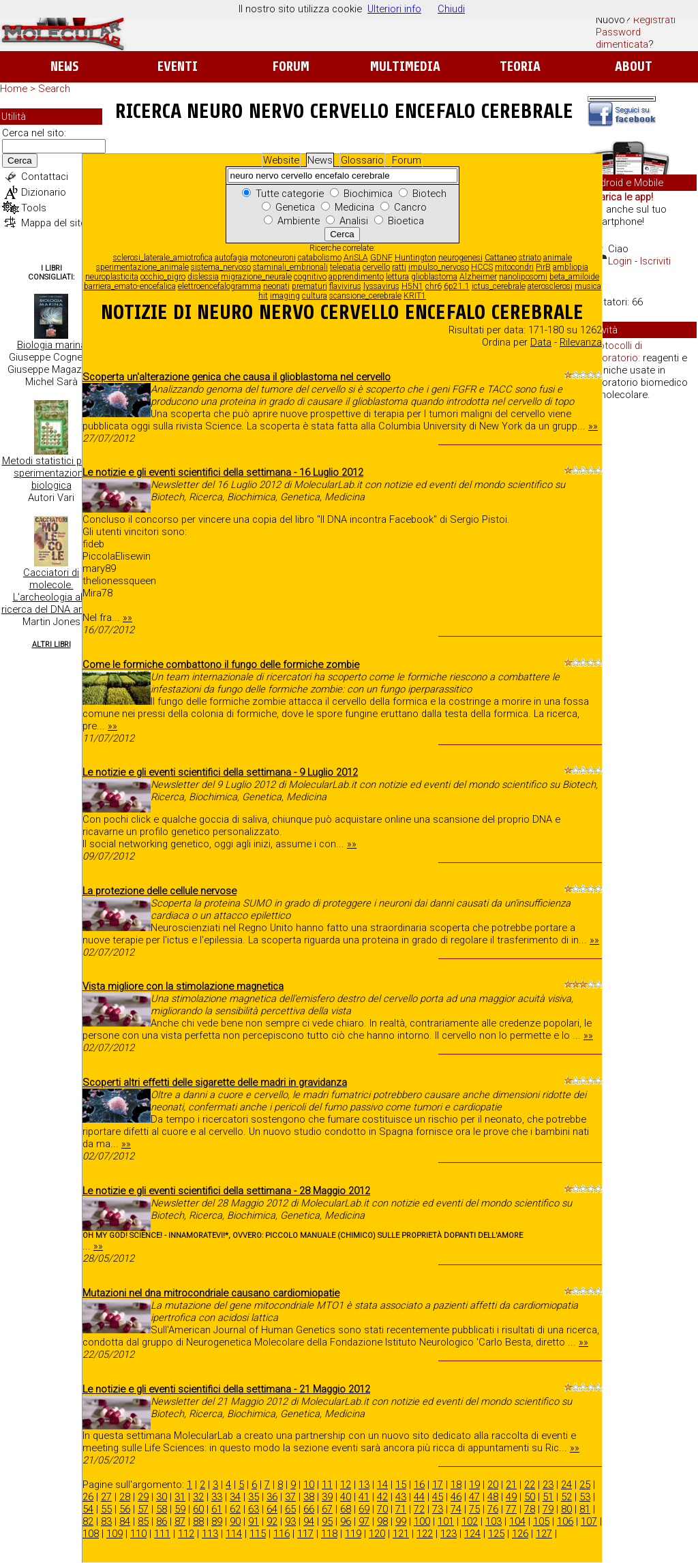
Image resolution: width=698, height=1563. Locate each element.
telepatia (345, 267)
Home (13, 88)
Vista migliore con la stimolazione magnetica (183, 986)
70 (382, 1509)
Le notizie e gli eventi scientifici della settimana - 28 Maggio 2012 (226, 1191)
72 (419, 1509)
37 (290, 1497)
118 (329, 1534)
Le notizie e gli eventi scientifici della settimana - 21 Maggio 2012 (226, 1389)
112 (186, 1534)
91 (253, 1521)
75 (474, 1509)
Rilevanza (581, 342)
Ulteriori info (394, 9)
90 (235, 1521)
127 (544, 1534)
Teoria (520, 66)
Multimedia (405, 66)
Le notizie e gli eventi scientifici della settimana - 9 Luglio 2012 (220, 772)
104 (517, 1521)
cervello (376, 267)
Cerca (19, 160)
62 (235, 1509)
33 (216, 1497)
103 (493, 1521)
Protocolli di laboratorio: (615, 351)
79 (548, 1509)
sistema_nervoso (221, 267)
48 (492, 1497)
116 (281, 1534)
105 (541, 1521)
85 (143, 1521)
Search (54, 88)
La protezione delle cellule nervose (159, 891)
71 (400, 1509)
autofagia (231, 257)
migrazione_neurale (256, 277)
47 (474, 1497)
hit (263, 296)
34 (235, 1497)
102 (469, 1521)
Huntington (415, 257)
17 (437, 1484)
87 (179, 1521)
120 (377, 1534)
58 (161, 1509)
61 (216, 1509)
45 (437, 1497)
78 (529, 1509)
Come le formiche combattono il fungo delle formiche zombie (220, 664)
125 (496, 1534)
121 (401, 1534)
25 (584, 1484)
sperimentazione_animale (142, 267)
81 (584, 1509)
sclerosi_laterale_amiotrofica (163, 257)
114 (234, 1534)
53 (584, 1497)
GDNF (381, 257)
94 (308, 1521)
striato (530, 257)
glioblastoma (434, 277)
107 (589, 1521)
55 (106, 1509)
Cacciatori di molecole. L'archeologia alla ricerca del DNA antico (51, 591)
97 (364, 1521)
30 (161, 1497)
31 (179, 1497)
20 (492, 1484)
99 (400, 1521)
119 (353, 1534)
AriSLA (356, 257)
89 (216, 1521)
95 (327, 1521)
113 (210, 1534)
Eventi (177, 66)
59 (179, 1509)
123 (448, 1534)
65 (290, 1509)
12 (345, 1484)
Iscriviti (655, 261)
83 (106, 1521)
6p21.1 (457, 286)
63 (253, 1509)
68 (345, 1509)
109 (114, 1534)
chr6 (433, 286)
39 (327, 1497)
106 (565, 1521)
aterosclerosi (550, 286)
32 (198, 1497)
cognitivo (310, 277)
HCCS (482, 267)
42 (382, 1497)
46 (456, 1497)
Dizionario (43, 192)
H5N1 (412, 286)
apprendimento (356, 277)
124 (472, 1534)
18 (456, 1484)
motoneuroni (273, 257)
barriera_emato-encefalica (130, 286)
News (64, 66)
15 (400, 1484)
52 (566, 1497)
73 (437, 1509)
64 (272, 1509)
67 (327, 1509)
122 (424, 1534)
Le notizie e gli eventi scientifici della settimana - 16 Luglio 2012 (222, 472)
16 (419, 1484)
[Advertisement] (642, 620)
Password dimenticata (622, 38)
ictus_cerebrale (499, 286)
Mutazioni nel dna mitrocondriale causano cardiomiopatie (210, 1293)
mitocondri (514, 267)
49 (511, 1497)
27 (106, 1497)
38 (308, 1497)
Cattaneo (501, 257)
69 (364, 1509)
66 (308, 1509)
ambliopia (570, 267)
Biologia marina (51, 345)
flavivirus (345, 286)
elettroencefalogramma (219, 286)
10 (308, 1484)
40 (345, 1497)
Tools (33, 208)
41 (364, 1497)
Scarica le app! (620, 197)
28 (124, 1497)
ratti (399, 267)
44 (419, 1497)
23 (548, 1484)
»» (593, 426)
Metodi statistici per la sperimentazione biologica (51, 473)
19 (474, 1484)
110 (138, 1534)
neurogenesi (460, 257)
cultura (314, 296)
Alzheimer (478, 277)
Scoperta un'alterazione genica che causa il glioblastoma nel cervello (236, 377)
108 (90, 1534)
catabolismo (320, 257)
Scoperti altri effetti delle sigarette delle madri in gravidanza (214, 1082)
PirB (543, 267)
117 (305, 1534)
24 (566, 1484)
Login (620, 261)
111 (162, 1534)
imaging (285, 296)
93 (290, 1521)
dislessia (203, 277)
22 (529, 1484)
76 (492, 1509)
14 (382, 1484)
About (633, 66)
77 (511, 1509)
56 (124, 1509)
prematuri (309, 286)
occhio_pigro (162, 277)
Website (281, 160)
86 (161, 1521)
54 (87, 1509)
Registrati (654, 20)
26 (87, 1497)
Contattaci (44, 176)
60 (198, 1509)
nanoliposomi (523, 277)
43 (400, 1497)
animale (557, 257)
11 (327, 1484)
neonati (276, 286)
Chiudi (451, 9)
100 (422, 1521)
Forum (290, 66)
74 (456, 1509)
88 (198, 1521)
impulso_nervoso (438, 267)
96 (345, 1521)
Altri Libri (51, 644)
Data (540, 342)
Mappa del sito (54, 223)
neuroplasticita (111, 277)
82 (87, 1521)
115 (257, 1534)
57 (143, 1509)
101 (446, 1521)
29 (143, 1497)
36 (272, 1497)
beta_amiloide (574, 277)
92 (272, 1521)
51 (548, 1497)
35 (253, 1497)
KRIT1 (415, 296)
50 (529, 1497)
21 (511, 1484)
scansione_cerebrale (365, 296)
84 (124, 1521)
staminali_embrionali (290, 267)
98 (382, 1521)
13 (364, 1484)
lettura (397, 277)
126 (520, 1534)
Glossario (362, 160)
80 (566, 1509)
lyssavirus (381, 286)
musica (588, 286)
